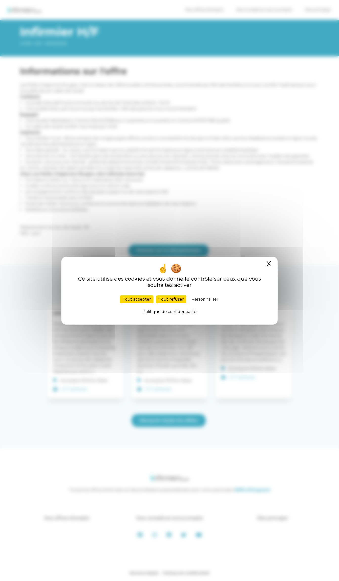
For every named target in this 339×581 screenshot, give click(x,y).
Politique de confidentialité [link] (169, 311)
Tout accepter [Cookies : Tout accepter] (137, 299)
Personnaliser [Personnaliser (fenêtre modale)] (204, 299)
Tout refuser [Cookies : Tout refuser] (171, 299)
